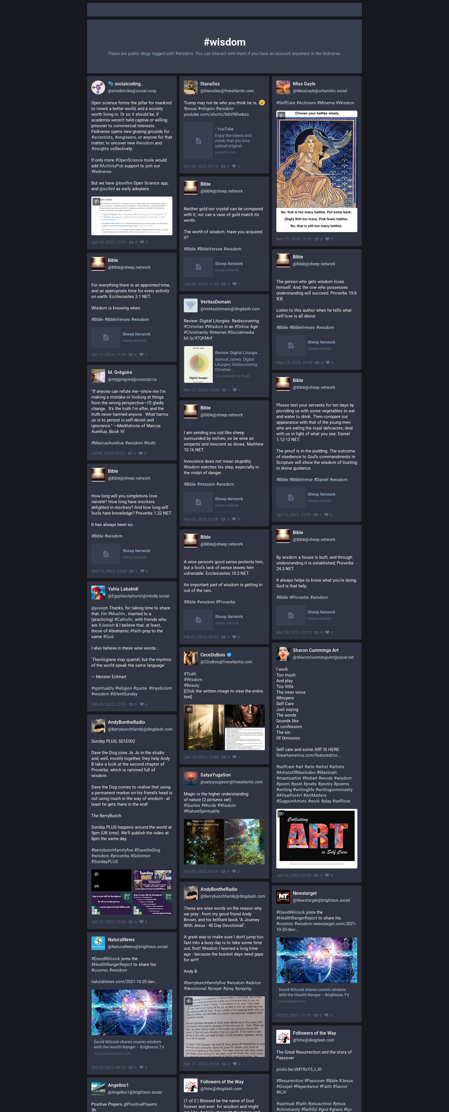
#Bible (190, 249)
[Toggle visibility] (96, 201)
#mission (206, 484)
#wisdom (232, 249)
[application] (111, 880)
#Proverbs (299, 597)
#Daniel (321, 479)
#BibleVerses (209, 249)
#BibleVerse (301, 479)
